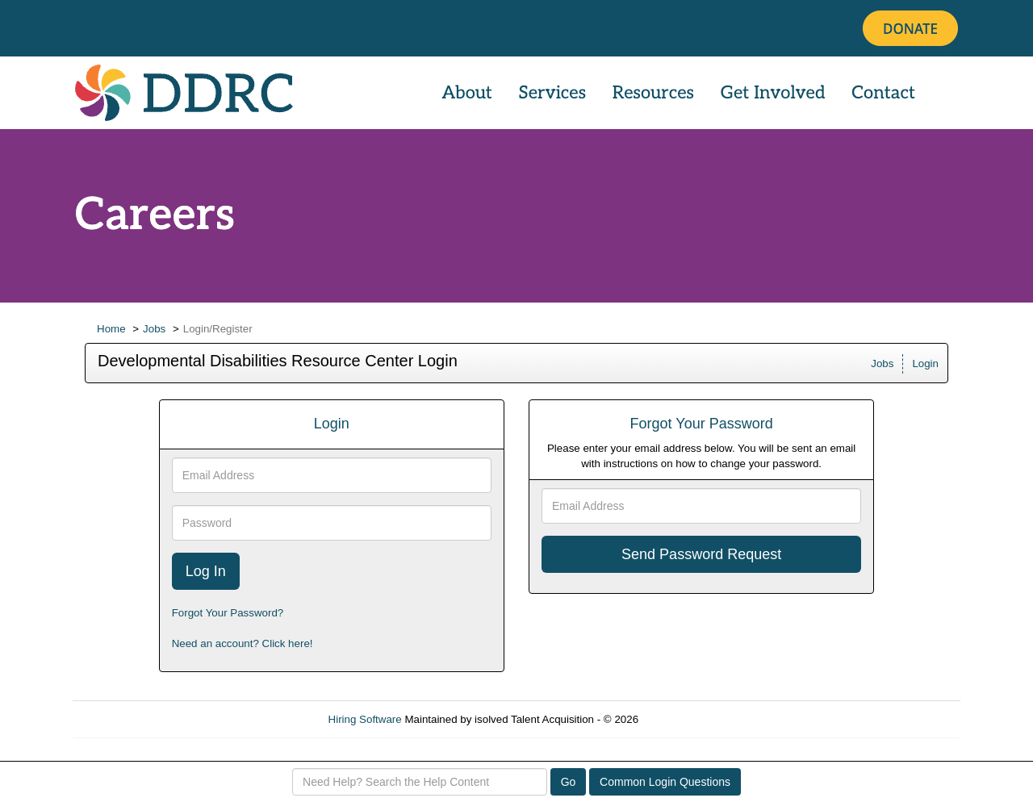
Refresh (686, 719)
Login (925, 363)
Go (568, 781)
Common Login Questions (665, 781)
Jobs (154, 329)
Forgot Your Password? (228, 613)
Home (111, 329)
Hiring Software (365, 719)
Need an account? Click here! (242, 643)
